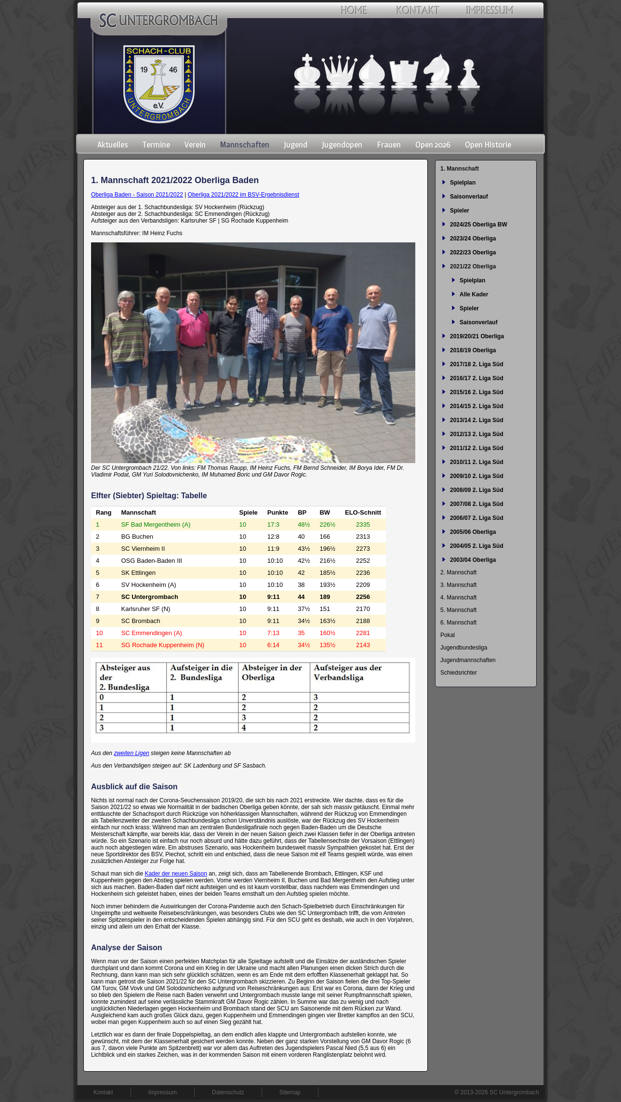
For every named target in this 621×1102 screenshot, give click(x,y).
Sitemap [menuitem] (290, 1092)
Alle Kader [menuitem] (474, 294)
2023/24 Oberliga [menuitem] (473, 238)
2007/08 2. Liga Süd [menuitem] (476, 504)
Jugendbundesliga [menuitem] (463, 647)
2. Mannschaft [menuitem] (458, 572)
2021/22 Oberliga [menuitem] (473, 266)
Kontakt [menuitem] (103, 1092)
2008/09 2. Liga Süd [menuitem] (476, 490)
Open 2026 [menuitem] (432, 144)
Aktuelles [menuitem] (112, 144)
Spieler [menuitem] (459, 210)
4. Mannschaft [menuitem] (458, 597)
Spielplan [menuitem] (463, 182)
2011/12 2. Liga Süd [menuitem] (476, 448)
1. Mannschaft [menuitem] (459, 168)
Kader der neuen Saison (176, 873)
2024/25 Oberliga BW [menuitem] (478, 224)
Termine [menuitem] (156, 144)
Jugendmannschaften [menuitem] (468, 660)
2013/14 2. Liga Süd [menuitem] (476, 420)
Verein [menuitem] (195, 144)
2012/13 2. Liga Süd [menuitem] (476, 434)
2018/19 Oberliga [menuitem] (473, 350)
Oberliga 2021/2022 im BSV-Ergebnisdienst (243, 194)
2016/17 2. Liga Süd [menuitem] (476, 378)
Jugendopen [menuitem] (342, 144)
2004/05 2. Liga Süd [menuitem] (476, 546)
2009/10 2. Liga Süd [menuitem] (476, 476)
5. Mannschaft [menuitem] (458, 610)
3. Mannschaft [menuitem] (458, 585)
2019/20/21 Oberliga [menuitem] (477, 336)
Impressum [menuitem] (162, 1092)
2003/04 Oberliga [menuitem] (473, 560)
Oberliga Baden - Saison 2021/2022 (137, 194)
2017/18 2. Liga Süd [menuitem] (476, 364)
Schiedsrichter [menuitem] (458, 672)
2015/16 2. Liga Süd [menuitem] (476, 392)
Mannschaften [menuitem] (244, 144)
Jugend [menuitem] (295, 144)
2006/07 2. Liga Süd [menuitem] (476, 518)
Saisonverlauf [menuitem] (469, 196)
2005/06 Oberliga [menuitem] (473, 532)
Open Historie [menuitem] (488, 144)
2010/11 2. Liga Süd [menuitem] (476, 462)
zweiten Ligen (131, 753)
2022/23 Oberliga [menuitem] (473, 252)
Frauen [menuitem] (389, 144)
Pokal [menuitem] (447, 635)
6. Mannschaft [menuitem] (458, 622)
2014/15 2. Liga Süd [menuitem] (476, 406)
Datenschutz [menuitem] (228, 1092)
